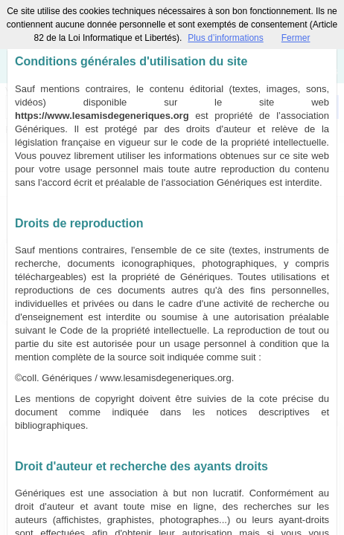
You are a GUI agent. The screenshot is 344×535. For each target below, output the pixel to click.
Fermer (295, 38)
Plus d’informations (225, 38)
